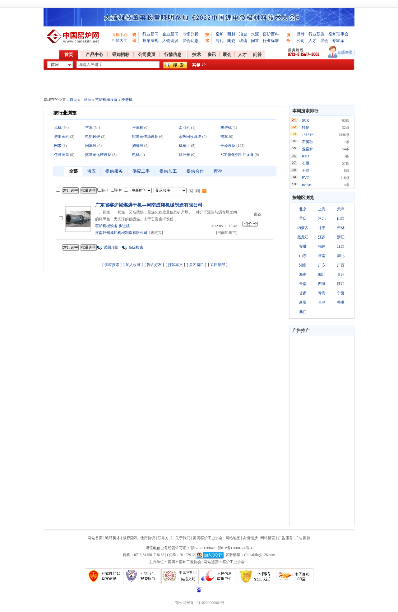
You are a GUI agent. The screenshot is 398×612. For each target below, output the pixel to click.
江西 (341, 246)
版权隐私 (130, 538)
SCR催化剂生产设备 (237, 154)
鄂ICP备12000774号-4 (234, 548)
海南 (303, 274)
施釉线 (137, 145)
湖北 (341, 256)
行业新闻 (150, 34)
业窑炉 (307, 149)
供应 (87, 99)
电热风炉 (92, 136)
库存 (218, 171)
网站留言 (267, 538)
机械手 (184, 145)
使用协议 (147, 538)
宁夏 (341, 293)
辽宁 (322, 228)
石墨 (305, 163)
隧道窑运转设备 (98, 154)
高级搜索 (135, 247)
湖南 (303, 265)
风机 (58, 127)
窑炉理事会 (338, 34)
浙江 (341, 237)
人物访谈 (170, 40)
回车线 (90, 145)
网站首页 (95, 538)
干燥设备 (227, 145)
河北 (322, 218)
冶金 (243, 34)
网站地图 (232, 538)
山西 (341, 218)
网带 (58, 145)
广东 (322, 265)
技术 (196, 54)
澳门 (303, 312)
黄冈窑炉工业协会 (208, 538)
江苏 (322, 237)
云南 (303, 284)
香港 (341, 302)
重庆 (303, 218)
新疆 (303, 302)
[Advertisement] (322, 430)
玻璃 (243, 40)
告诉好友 (154, 265)
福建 (322, 246)
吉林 (341, 228)
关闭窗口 (196, 265)
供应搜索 (111, 265)
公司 (301, 40)
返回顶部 (111, 247)
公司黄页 (146, 54)
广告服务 (285, 538)
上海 (322, 209)
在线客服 (341, 52)
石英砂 (307, 142)
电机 (136, 154)
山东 (303, 256)
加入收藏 (133, 265)
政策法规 (150, 40)
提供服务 (114, 171)
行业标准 (271, 40)
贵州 (341, 274)
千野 (305, 170)
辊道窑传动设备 (145, 136)
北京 (303, 209)
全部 (73, 171)
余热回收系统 (190, 136)
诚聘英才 (112, 538)
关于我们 (182, 538)
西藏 (322, 284)
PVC (305, 177)
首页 (68, 54)
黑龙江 (302, 237)
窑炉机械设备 (106, 99)
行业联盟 (316, 34)
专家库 (338, 40)
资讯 (211, 54)
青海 (322, 293)
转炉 (305, 127)
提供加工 (168, 171)
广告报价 (302, 538)
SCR (305, 120)
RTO (305, 156)
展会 (324, 40)
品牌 (301, 34)
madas (307, 185)
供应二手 (141, 171)
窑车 (89, 127)
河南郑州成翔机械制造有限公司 (121, 233)
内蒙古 (302, 228)
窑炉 (219, 34)
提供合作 (195, 171)
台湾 (322, 302)
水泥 (255, 34)
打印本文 (175, 265)
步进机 (126, 99)
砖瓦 (219, 40)
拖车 (224, 136)
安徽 (303, 246)
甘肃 (303, 293)
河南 (322, 256)
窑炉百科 (271, 34)
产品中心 (94, 54)
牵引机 (184, 127)
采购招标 (120, 54)
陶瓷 (231, 40)
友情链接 (250, 538)
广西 (341, 265)
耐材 (231, 34)
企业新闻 (170, 34)
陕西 (341, 284)
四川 (322, 274)
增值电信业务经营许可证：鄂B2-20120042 (180, 548)
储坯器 (184, 154)
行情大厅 (119, 40)
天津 (341, 209)
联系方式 (165, 538)
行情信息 (173, 54)
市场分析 (190, 34)
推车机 (137, 127)
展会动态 (190, 40)
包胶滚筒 (61, 154)
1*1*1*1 (308, 135)
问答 (255, 40)
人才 (312, 40)
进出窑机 (61, 136)
